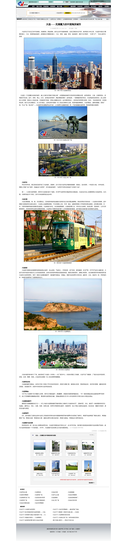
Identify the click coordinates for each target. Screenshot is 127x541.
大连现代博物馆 (23, 495)
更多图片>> (92, 482)
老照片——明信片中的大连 (66, 520)
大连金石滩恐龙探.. (24, 503)
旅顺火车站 (40, 473)
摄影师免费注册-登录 (52, 529)
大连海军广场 (71, 473)
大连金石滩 (54, 492)
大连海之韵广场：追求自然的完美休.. (69, 517)
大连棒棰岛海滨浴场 (64, 514)
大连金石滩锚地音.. (40, 500)
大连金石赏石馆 (72, 500)
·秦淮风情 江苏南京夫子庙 (29, 19)
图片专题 (59, 6)
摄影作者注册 (79, 2)
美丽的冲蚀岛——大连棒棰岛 (33, 517)
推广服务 (72, 529)
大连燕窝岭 (54, 497)
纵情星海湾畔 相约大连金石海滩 (34, 520)
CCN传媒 (58, 531)
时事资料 (52, 6)
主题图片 (78, 529)
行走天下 (21, 509)
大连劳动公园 (23, 492)
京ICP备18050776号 (72, 531)
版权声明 (61, 529)
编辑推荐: (19, 19)
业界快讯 (86, 6)
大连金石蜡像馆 (72, 495)
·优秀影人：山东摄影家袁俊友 (64, 19)
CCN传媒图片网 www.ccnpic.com (58, 28)
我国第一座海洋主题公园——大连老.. (69, 512)
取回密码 (73, 2)
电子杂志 (93, 6)
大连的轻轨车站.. (71, 453)
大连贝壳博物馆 (39, 503)
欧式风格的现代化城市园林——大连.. (35, 512)
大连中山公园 (55, 495)
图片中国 (39, 6)
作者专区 (79, 6)
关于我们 (66, 529)
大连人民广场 (55, 500)
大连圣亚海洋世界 (40, 497)
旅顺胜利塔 (88, 473)
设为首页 (95, 1)
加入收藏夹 (101, 1)
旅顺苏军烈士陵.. (55, 453)
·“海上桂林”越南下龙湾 (101, 19)
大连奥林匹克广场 (24, 497)
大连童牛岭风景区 (30, 509)
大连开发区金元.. (55, 473)
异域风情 (45, 6)
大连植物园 (71, 492)
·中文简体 (97, 4)
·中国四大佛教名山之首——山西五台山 (46, 19)
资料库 (100, 6)
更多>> (108, 19)
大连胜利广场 (23, 500)
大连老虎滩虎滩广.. (73, 497)
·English (104, 4)
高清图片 (107, 6)
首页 (33, 6)
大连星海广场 (38, 495)
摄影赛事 (73, 6)
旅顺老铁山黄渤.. (39, 453)
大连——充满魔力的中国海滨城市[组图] (45, 435)
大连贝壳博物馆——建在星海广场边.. (69, 509)
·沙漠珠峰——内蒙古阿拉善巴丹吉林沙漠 (83, 19)
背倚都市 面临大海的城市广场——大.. (35, 514)
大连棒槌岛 (38, 492)
